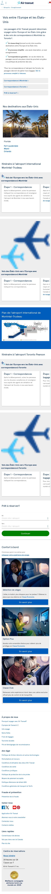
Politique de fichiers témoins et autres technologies (20, 755)
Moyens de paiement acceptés (12, 778)
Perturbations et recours (11, 759)
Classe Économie (28, 597)
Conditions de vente (9, 767)
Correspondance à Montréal (15, 80)
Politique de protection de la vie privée (16, 774)
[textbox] (25, 518)
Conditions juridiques (9, 770)
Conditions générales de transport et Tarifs (17, 786)
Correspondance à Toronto (15, 86)
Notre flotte (6, 733)
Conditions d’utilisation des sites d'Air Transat (18, 763)
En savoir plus (25, 602)
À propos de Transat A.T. (10, 725)
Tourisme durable (8, 741)
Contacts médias (8, 825)
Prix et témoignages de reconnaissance (16, 744)
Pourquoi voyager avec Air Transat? (14, 721)
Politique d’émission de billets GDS (14, 782)
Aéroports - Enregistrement (12, 7)
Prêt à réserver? (10, 92)
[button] (25, 533)
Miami (6, 148)
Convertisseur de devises (11, 835)
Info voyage (6, 729)
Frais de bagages (8, 737)
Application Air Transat (10, 813)
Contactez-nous (7, 821)
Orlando (7, 151)
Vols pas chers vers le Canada (12, 839)
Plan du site (6, 843)
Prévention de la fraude (10, 796)
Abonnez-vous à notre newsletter (14, 817)
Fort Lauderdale (11, 145)
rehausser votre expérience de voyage (15, 555)
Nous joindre (9, 855)
